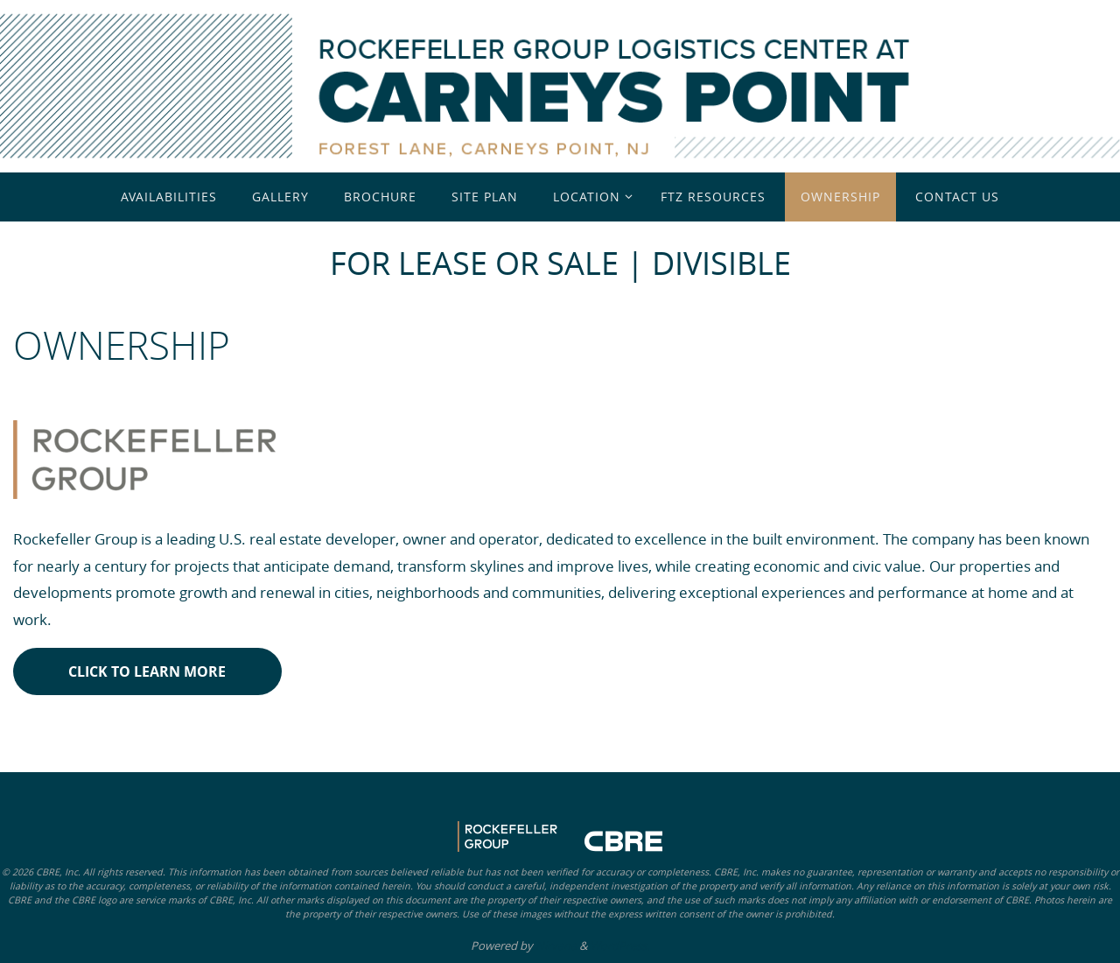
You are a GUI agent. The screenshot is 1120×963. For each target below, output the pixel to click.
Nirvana (556, 945)
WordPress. (619, 945)
